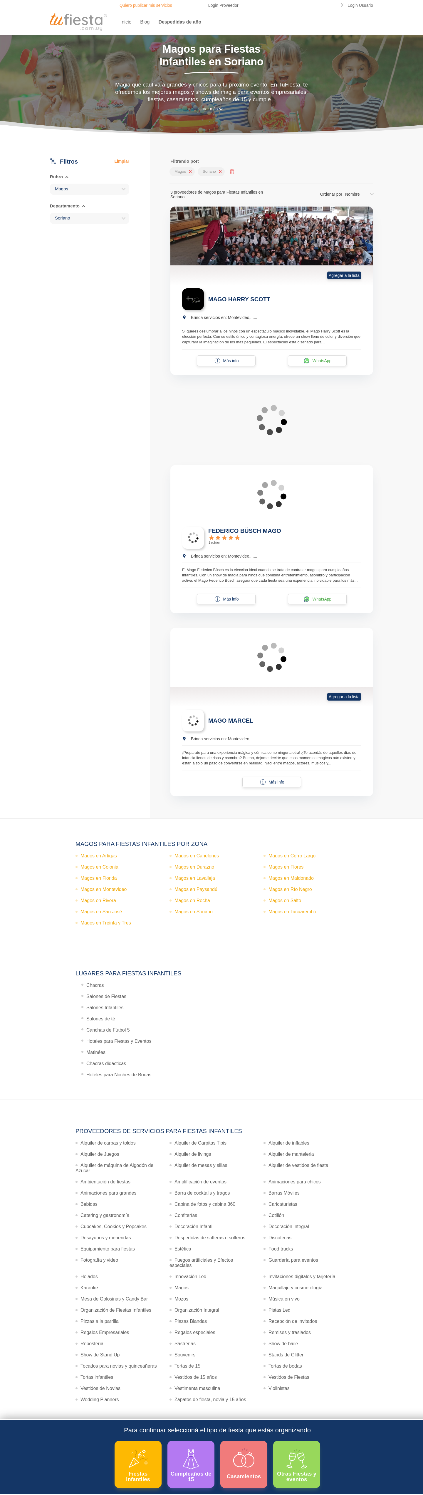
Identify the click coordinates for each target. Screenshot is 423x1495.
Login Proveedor (223, 5)
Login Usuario (360, 5)
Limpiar (121, 161)
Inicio (125, 21)
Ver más (210, 109)
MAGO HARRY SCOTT (239, 299)
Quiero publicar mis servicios (146, 5)
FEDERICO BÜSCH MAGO (244, 531)
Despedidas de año (179, 21)
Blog (145, 21)
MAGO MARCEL (230, 720)
